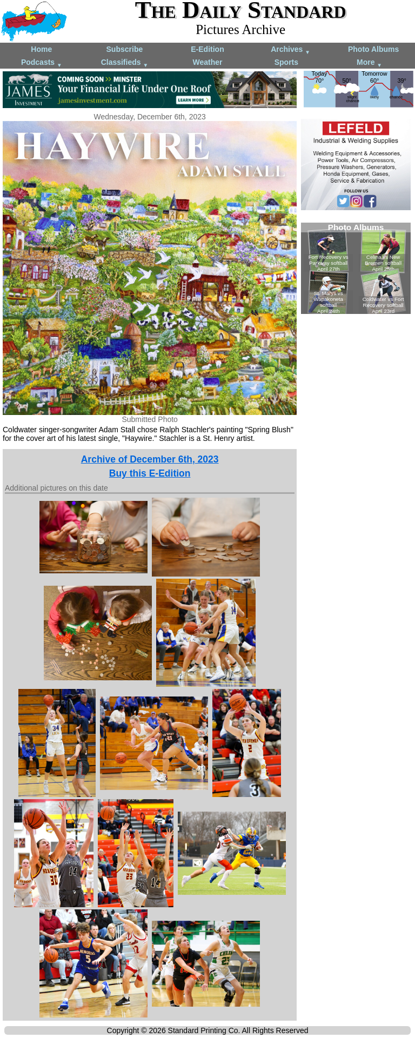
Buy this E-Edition (150, 473)
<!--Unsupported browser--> (356, 268)
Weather (207, 62)
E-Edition (207, 49)
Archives (290, 50)
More (369, 63)
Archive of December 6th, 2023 (150, 459)
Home (41, 49)
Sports (286, 62)
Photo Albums (373, 49)
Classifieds (125, 63)
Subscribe (124, 49)
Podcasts (41, 63)
